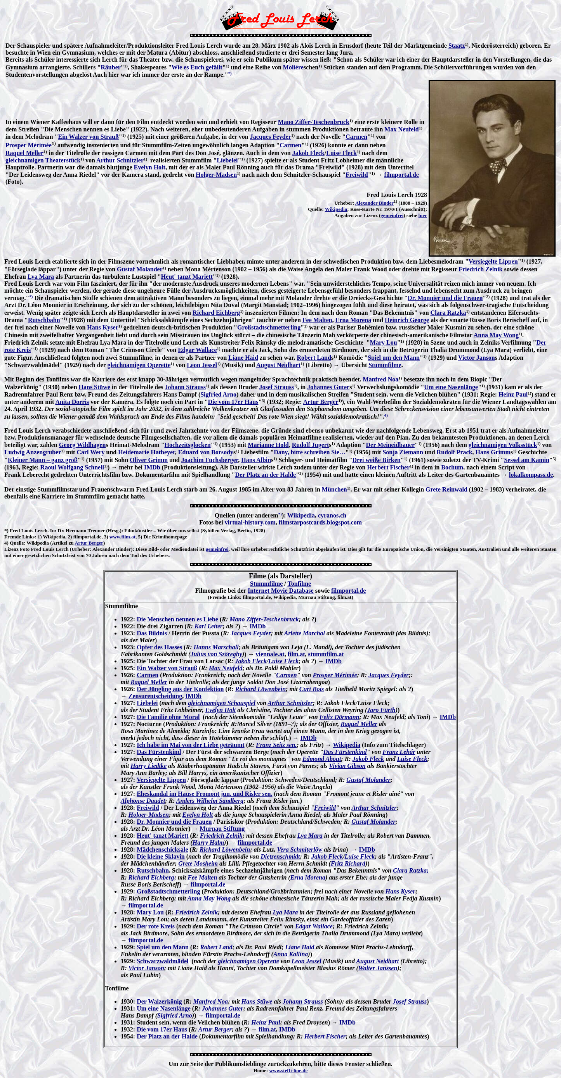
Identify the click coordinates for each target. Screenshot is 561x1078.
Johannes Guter (328, 387)
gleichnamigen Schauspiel (221, 703)
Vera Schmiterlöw (300, 849)
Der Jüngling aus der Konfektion (180, 689)
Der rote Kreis (156, 926)
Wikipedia (336, 209)
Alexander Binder (374, 203)
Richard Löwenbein (260, 689)
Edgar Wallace (197, 350)
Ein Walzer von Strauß (88, 136)
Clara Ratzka (448, 312)
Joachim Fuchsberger (209, 460)
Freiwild (357, 174)
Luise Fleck (341, 153)
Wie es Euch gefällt (197, 67)
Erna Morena (353, 320)
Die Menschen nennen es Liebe (177, 619)
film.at (296, 654)
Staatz (456, 45)
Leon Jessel (202, 365)
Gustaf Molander (140, 269)
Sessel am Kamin (526, 460)
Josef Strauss (276, 387)
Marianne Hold (268, 445)
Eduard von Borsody (205, 452)
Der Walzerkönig (159, 1001)
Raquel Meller (24, 153)
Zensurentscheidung (155, 696)
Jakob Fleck (308, 153)
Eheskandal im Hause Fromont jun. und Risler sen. (204, 793)
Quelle (17, 543)
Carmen (356, 136)
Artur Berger (321, 401)
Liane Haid (243, 357)
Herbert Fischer (388, 467)
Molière (293, 67)
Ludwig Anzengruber (32, 452)
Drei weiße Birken (377, 460)
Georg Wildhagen (82, 445)
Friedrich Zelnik (480, 269)
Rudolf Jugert (310, 445)
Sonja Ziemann (402, 452)
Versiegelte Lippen (493, 261)
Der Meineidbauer (390, 445)
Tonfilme (299, 583)
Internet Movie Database (281, 590)
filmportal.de (401, 174)
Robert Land (314, 357)
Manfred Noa (381, 379)
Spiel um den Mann (394, 357)
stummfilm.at (326, 654)
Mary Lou (383, 342)
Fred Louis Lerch (28, 530)
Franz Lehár (398, 752)
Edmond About (321, 758)
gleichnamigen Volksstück (503, 445)
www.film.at (122, 537)
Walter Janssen (378, 968)
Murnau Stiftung (222, 828)
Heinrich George (407, 320)
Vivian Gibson (347, 765)
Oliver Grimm (149, 460)
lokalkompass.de (531, 474)
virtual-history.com (250, 522)
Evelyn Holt (149, 167)
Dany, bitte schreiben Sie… (310, 452)
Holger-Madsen (216, 174)
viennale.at (269, 654)
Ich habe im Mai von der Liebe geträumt (190, 745)
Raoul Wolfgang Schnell (72, 467)
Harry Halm (208, 842)
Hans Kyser (102, 327)
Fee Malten (317, 320)
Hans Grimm (493, 452)
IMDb (152, 467)
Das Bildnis (152, 633)
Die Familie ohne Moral (168, 717)
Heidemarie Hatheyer (146, 452)
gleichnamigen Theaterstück (42, 160)
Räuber (111, 67)
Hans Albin (256, 460)
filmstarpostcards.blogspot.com (320, 522)
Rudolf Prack (454, 452)
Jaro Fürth (381, 710)
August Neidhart (278, 365)
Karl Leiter (208, 626)
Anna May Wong (496, 335)
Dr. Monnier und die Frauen (445, 298)
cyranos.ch (332, 515)
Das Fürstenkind (159, 752)
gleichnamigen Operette (138, 365)
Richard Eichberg (216, 312)
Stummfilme (384, 365)
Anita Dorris (72, 401)
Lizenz (11, 549)
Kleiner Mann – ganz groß (43, 460)
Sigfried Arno (218, 394)
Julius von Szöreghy (216, 654)
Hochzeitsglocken (188, 445)
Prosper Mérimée (28, 145)
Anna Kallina (290, 954)
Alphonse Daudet (143, 800)
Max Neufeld (401, 129)
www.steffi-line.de (288, 1070)
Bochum (452, 467)
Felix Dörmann (340, 717)
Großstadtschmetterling (268, 327)
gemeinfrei (391, 215)
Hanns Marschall (216, 647)
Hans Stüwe (94, 387)
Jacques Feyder (270, 136)
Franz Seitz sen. (276, 745)
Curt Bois (311, 689)
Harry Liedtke (148, 765)
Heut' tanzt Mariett (187, 276)
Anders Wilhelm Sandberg (209, 800)
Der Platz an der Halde (265, 474)
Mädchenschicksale (162, 849)
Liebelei (227, 160)
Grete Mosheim (198, 863)
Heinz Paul (513, 394)
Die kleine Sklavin (161, 856)
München (334, 489)
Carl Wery (90, 452)
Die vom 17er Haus (233, 401)
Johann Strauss (185, 387)
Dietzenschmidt (280, 856)
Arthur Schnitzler (120, 160)
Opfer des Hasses (159, 647)
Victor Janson (476, 357)
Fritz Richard (348, 863)
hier (423, 215)
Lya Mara (41, 276)
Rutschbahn (44, 320)
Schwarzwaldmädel (162, 961)
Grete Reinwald (446, 489)
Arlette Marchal (304, 633)
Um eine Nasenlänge (451, 387)
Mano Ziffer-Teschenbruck (313, 122)
